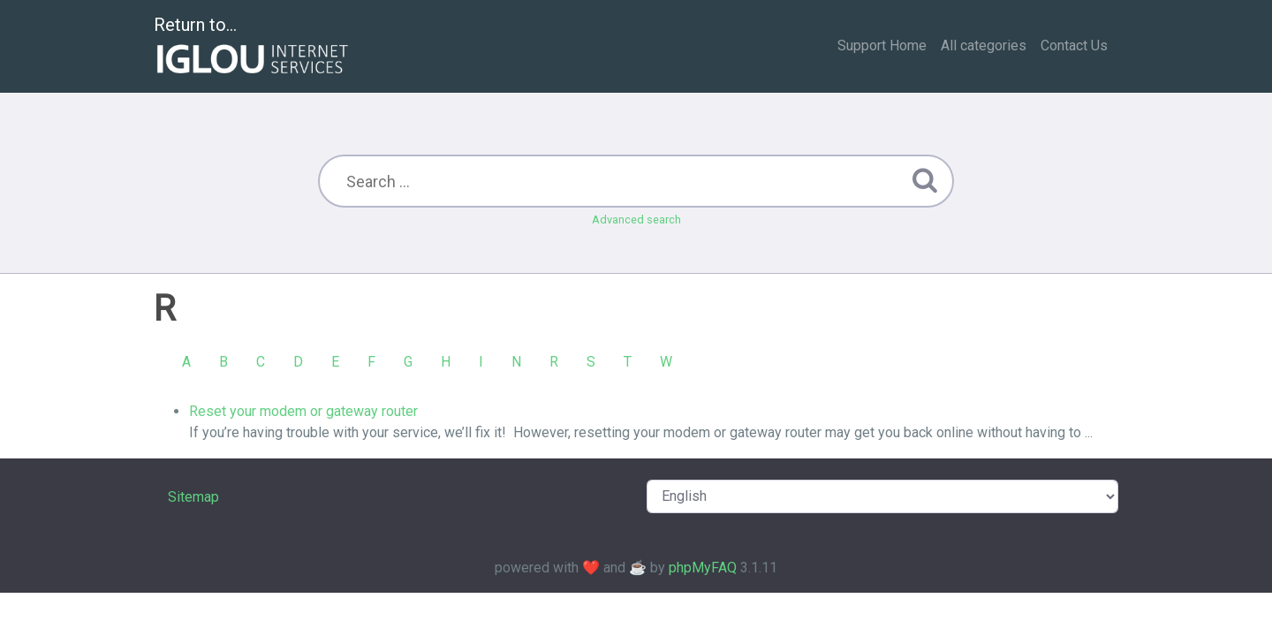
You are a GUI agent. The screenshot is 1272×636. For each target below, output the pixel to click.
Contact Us (1074, 45)
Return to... (253, 47)
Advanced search (636, 219)
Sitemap (193, 496)
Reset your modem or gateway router (303, 411)
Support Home (882, 45)
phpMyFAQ (703, 567)
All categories (983, 45)
